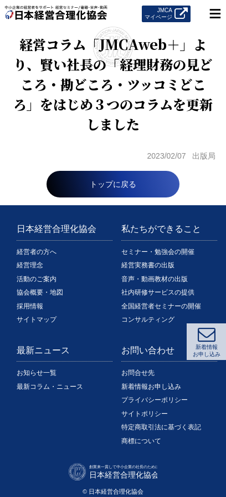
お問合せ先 (138, 373)
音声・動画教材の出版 (154, 279)
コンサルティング (147, 319)
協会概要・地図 (40, 292)
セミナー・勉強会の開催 (157, 252)
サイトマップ (36, 319)
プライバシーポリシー (154, 400)
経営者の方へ (36, 252)
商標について (141, 441)
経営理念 (30, 265)
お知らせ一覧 (36, 373)
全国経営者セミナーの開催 (161, 306)
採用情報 (30, 306)
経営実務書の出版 (147, 265)
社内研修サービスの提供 (157, 292)
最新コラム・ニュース (50, 386)
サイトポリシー (144, 414)
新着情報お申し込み (151, 386)
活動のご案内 (36, 279)
